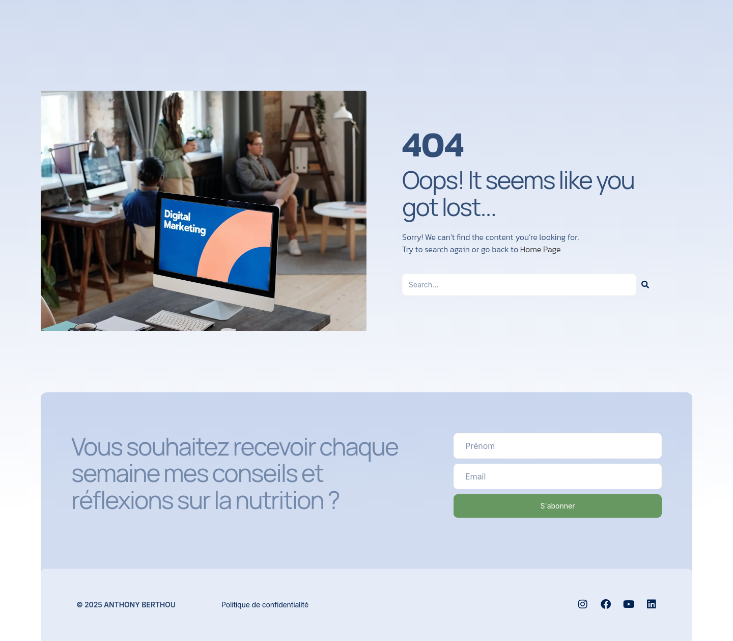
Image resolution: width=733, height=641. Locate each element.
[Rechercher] (645, 285)
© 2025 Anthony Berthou (126, 604)
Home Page (540, 249)
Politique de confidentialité (264, 604)
